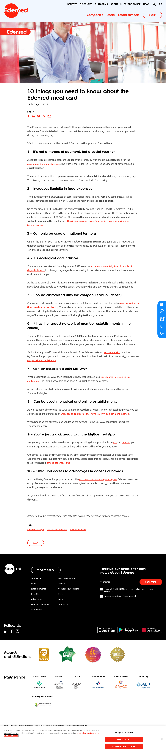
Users (111, 15)
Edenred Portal (46, 570)
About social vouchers (70, 589)
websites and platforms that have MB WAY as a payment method (96, 413)
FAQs (61, 600)
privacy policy (129, 589)
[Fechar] (162, 739)
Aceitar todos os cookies (123, 746)
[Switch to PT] (160, 4)
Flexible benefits (78, 529)
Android (126, 442)
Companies (95, 15)
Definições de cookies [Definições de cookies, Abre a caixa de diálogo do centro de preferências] (124, 732)
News (146, 4)
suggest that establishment (42, 360)
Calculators (36, 610)
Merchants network (68, 578)
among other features (59, 462)
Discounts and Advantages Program (98, 479)
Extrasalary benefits (57, 529)
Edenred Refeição (36, 529)
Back (36, 542)
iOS (115, 442)
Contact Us (64, 605)
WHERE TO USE (132, 4)
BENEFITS (72, 4)
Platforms (101, 4)
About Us (116, 4)
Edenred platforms (40, 605)
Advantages (37, 600)
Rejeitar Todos (123, 739)
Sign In (152, 14)
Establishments (128, 15)
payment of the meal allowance (44, 163)
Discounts (86, 4)
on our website (112, 352)
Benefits (35, 594)
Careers (63, 584)
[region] (83, 739)
